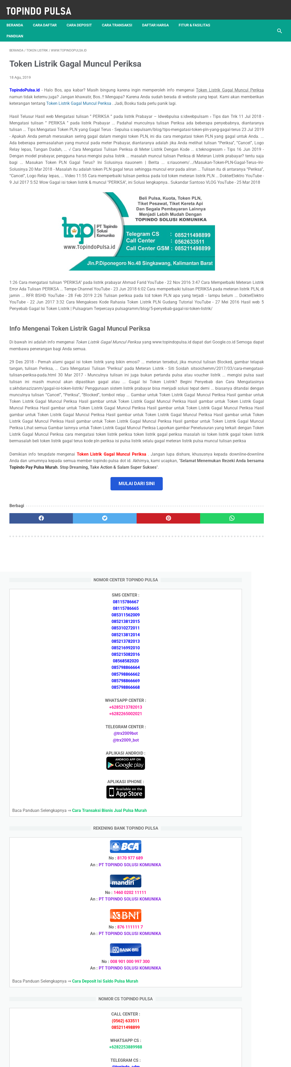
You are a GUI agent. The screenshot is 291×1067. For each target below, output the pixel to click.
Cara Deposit (82, 18)
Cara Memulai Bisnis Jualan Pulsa (247, 931)
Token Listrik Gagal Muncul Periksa (42, 105)
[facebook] (32, 606)
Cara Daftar (48, 18)
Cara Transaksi (120, 18)
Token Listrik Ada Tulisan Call (242, 776)
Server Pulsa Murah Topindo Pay (128, 1059)
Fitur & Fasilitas (197, 18)
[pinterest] (123, 606)
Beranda (17, 18)
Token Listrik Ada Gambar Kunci (244, 789)
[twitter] (77, 606)
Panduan (17, 29)
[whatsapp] (168, 606)
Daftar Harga (158, 18)
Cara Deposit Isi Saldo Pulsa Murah (248, 912)
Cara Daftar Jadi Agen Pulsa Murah (248, 922)
